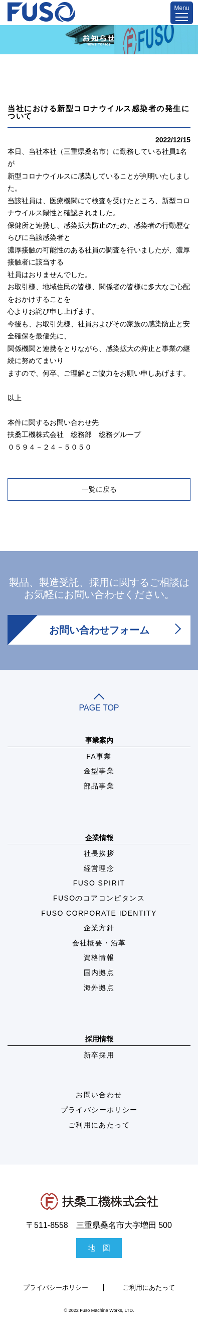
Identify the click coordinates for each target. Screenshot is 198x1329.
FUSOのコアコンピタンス (99, 898)
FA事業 (99, 756)
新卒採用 (99, 1055)
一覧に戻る (99, 489)
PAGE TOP (99, 703)
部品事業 (99, 786)
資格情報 (99, 957)
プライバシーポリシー (99, 1110)
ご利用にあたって (99, 1125)
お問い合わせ (99, 1095)
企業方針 (99, 928)
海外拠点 (99, 988)
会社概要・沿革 (99, 943)
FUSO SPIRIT (99, 883)
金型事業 (99, 771)
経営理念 (99, 868)
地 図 (99, 1248)
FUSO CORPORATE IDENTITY (98, 913)
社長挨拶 (99, 853)
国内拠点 (99, 972)
